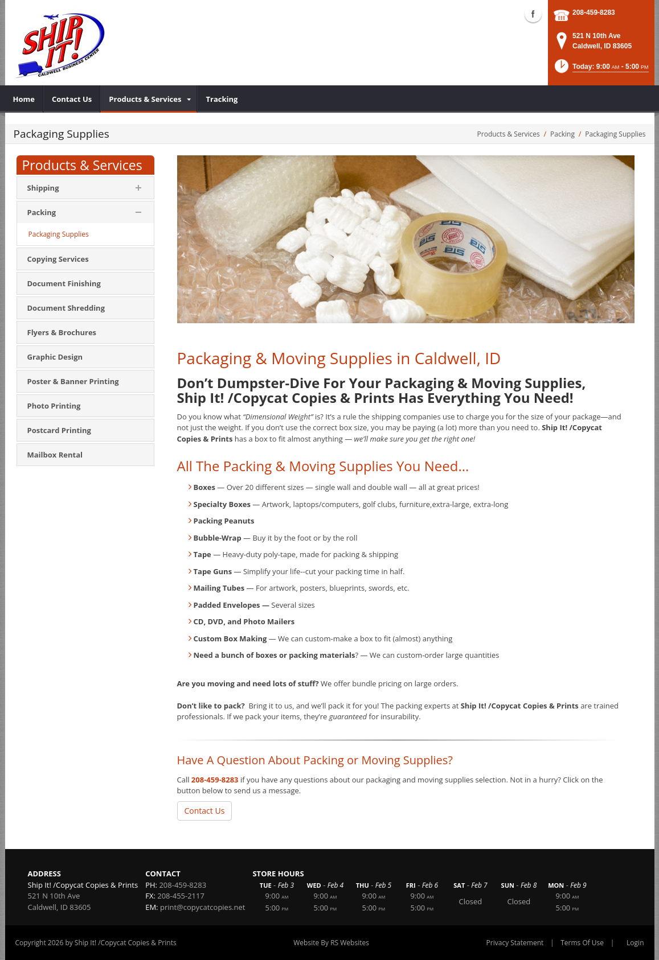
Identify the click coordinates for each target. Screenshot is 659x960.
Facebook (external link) (533, 13)
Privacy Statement (515, 942)
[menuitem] (24, 99)
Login (635, 942)
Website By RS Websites (331, 942)
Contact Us (205, 810)
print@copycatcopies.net (202, 907)
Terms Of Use (582, 942)
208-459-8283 (593, 13)
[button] (600, 69)
